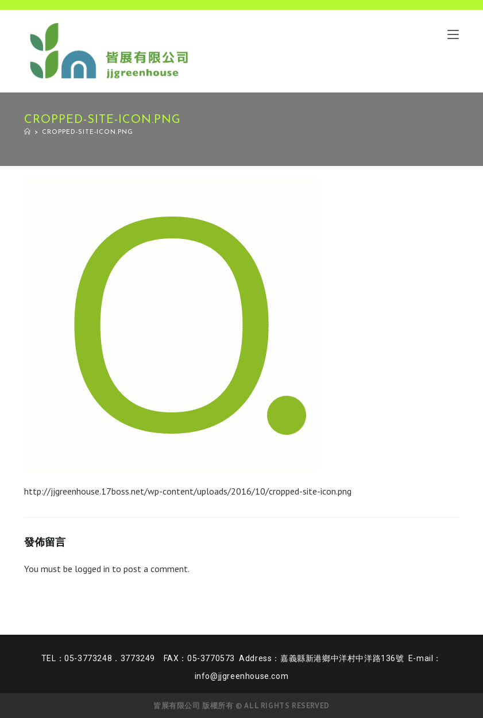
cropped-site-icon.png (87, 132)
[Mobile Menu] (453, 34)
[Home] (27, 132)
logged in (92, 568)
